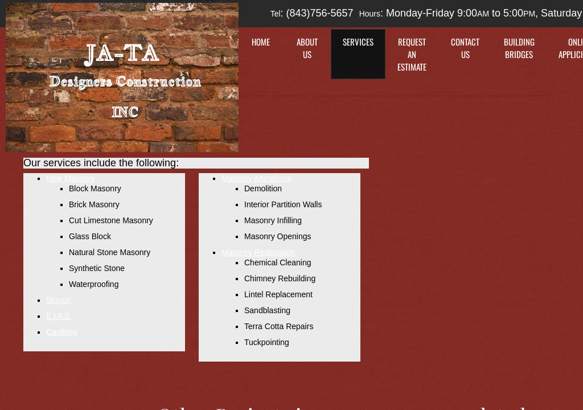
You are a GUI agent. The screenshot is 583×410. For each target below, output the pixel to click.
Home (261, 41)
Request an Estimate (411, 54)
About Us (307, 47)
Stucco (58, 300)
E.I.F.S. (59, 316)
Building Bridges (519, 47)
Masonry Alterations (256, 178)
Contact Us (465, 47)
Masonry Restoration (258, 252)
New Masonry (70, 178)
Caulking (61, 332)
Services (358, 41)
